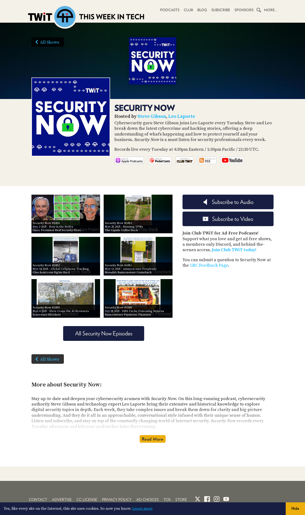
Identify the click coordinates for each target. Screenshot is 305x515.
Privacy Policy (117, 499)
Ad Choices (147, 499)
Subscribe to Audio (228, 201)
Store (181, 499)
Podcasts (169, 10)
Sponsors (244, 10)
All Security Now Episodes (103, 333)
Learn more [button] (142, 508)
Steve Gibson (151, 117)
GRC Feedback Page (209, 265)
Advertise (62, 499)
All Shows (46, 42)
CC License (86, 499)
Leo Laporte (181, 117)
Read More (152, 439)
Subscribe (220, 10)
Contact (38, 499)
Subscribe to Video (228, 218)
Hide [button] (295, 508)
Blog (202, 10)
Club (188, 10)
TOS (167, 499)
